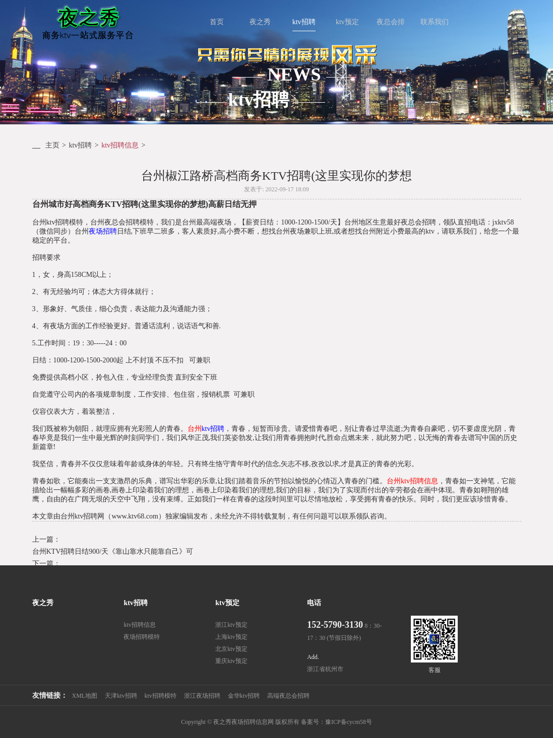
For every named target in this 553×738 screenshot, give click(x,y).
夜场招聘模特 (142, 636)
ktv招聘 (80, 145)
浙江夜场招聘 (202, 695)
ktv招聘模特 (160, 695)
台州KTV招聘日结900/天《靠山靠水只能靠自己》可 (113, 551)
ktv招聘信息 (120, 145)
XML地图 (85, 695)
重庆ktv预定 (231, 661)
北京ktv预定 (231, 648)
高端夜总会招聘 (288, 695)
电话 (314, 603)
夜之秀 (42, 603)
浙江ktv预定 (231, 624)
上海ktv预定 (231, 636)
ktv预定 (227, 603)
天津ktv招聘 (121, 695)
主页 (52, 145)
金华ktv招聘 (244, 695)
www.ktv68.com (134, 516)
